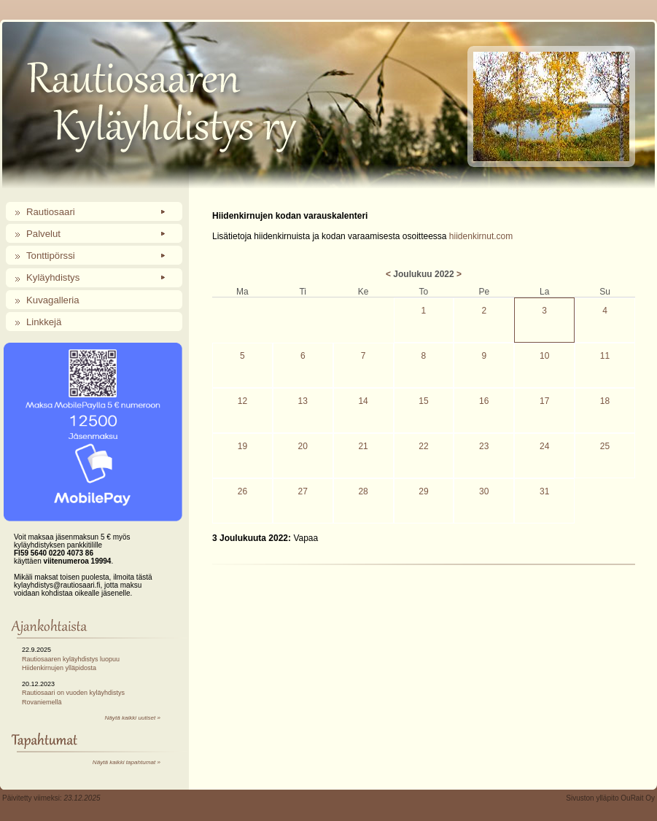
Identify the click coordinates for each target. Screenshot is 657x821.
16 (484, 401)
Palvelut (43, 233)
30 (484, 491)
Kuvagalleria (52, 300)
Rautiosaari (50, 211)
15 (423, 401)
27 (303, 491)
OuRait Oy (638, 798)
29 (423, 491)
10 (544, 356)
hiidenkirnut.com (481, 236)
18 (605, 401)
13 (303, 401)
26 (242, 491)
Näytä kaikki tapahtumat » (126, 762)
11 (605, 356)
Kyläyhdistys (52, 277)
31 (544, 491)
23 (484, 446)
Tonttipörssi (50, 255)
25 (605, 446)
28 (363, 491)
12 (242, 401)
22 (423, 446)
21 (363, 446)
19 (242, 446)
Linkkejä (43, 321)
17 (544, 401)
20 (303, 446)
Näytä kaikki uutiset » (132, 718)
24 (544, 446)
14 (363, 401)
